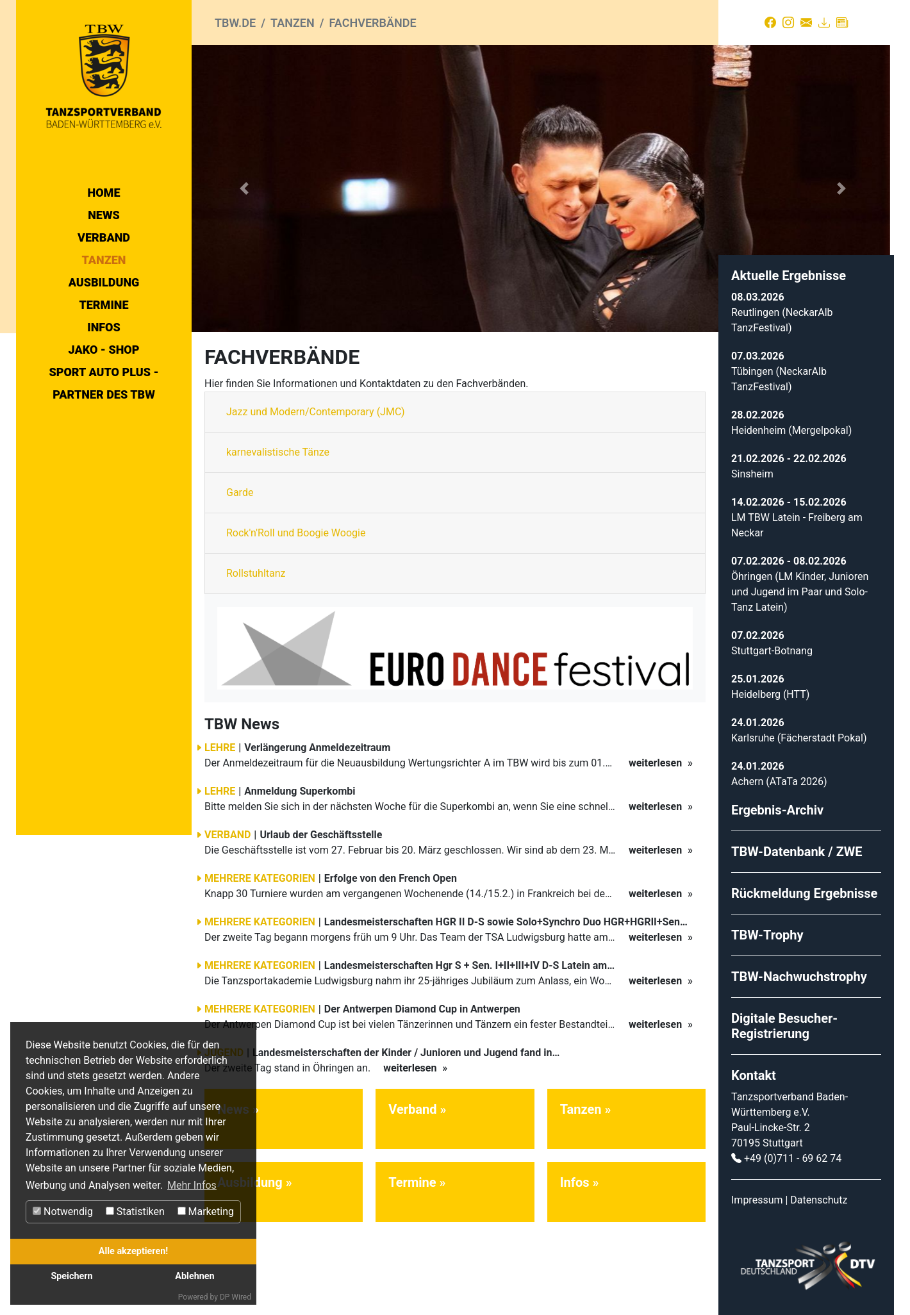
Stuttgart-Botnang (772, 651)
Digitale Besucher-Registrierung (784, 1026)
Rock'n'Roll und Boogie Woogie (295, 533)
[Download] (824, 22)
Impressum (757, 1200)
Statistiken (135, 1211)
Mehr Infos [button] (192, 1185)
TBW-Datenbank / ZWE (797, 851)
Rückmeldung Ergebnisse (804, 893)
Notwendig (63, 1211)
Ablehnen (194, 1276)
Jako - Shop (104, 349)
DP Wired (235, 1297)
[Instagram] (788, 22)
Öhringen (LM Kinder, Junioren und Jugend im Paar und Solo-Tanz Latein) (799, 591)
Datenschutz (818, 1200)
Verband (104, 237)
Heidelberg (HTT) (770, 694)
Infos (103, 327)
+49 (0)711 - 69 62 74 (792, 1158)
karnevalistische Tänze (277, 452)
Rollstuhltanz (256, 573)
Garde (239, 492)
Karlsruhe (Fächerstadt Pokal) (798, 738)
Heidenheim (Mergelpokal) (791, 430)
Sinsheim (752, 474)
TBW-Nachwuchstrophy (799, 976)
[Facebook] (770, 22)
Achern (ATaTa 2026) (779, 781)
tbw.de (235, 22)
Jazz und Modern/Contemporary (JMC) (315, 412)
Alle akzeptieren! (133, 1251)
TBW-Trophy (767, 935)
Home (104, 192)
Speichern (71, 1276)
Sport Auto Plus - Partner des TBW (103, 383)
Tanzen (104, 260)
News (104, 215)
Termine (103, 304)
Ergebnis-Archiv (777, 810)
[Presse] (842, 22)
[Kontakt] (806, 22)
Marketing (206, 1211)
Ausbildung (104, 282)
